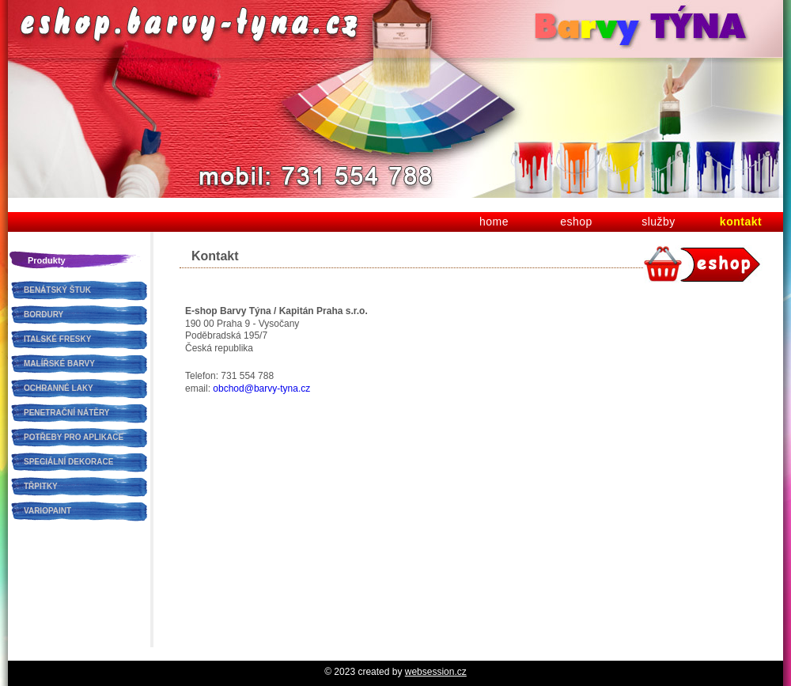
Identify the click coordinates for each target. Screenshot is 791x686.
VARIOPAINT (47, 510)
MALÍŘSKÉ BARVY (59, 363)
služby (659, 221)
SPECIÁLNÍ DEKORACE (68, 461)
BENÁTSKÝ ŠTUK (57, 290)
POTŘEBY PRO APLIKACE (73, 437)
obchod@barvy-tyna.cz (261, 388)
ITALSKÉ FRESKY (57, 339)
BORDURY (43, 314)
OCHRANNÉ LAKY (58, 388)
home (494, 221)
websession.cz (436, 671)
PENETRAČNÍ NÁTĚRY (67, 412)
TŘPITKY (41, 486)
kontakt (741, 221)
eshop (576, 221)
